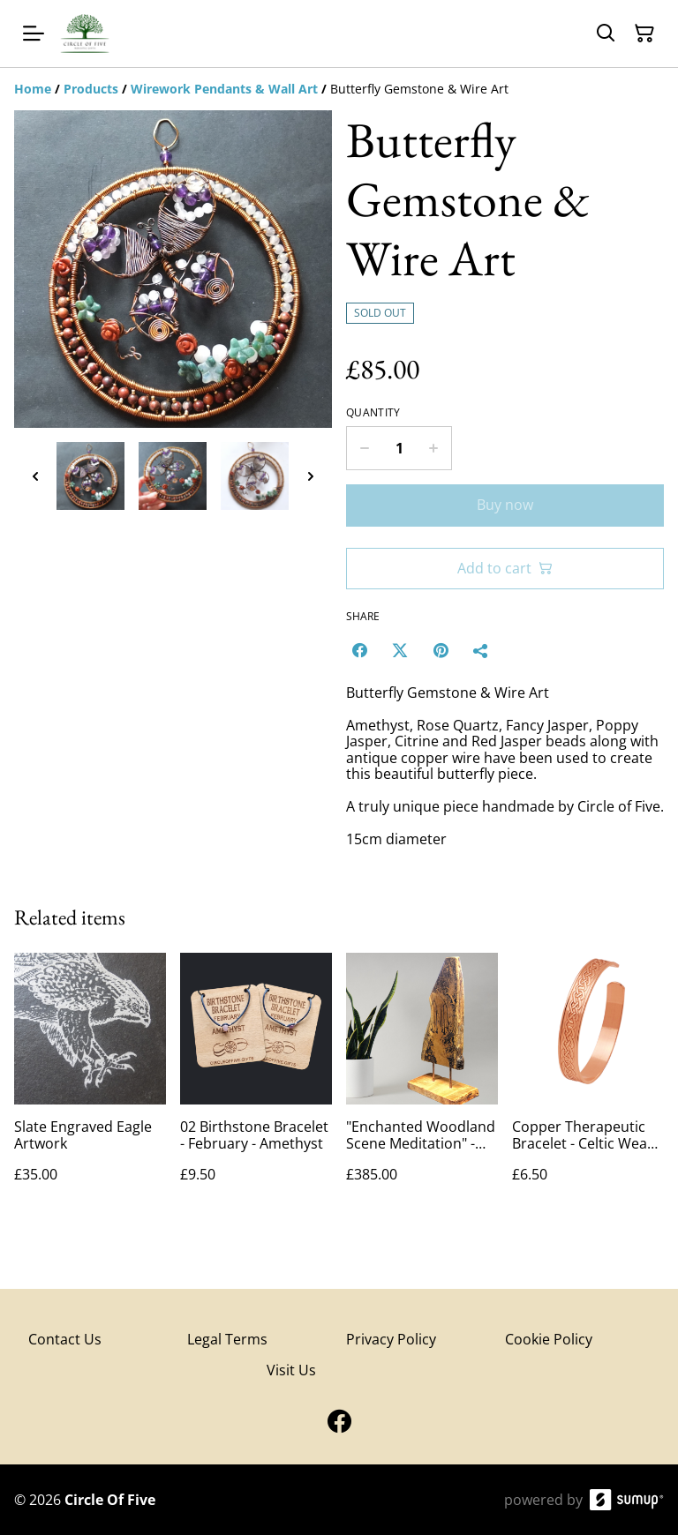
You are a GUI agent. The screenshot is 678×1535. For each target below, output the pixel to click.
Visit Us (291, 1370)
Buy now (505, 504)
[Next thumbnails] (311, 476)
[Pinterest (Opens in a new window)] (440, 650)
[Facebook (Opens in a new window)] (359, 650)
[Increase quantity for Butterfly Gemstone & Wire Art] (434, 448)
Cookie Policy (548, 1339)
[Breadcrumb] (339, 89)
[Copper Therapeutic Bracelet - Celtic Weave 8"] (588, 1085)
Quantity (373, 413)
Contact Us (65, 1339)
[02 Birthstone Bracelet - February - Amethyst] (256, 1085)
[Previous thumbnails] (35, 476)
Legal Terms (227, 1339)
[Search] (605, 33)
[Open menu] (33, 33)
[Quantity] (399, 448)
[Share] (481, 650)
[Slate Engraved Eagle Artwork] (90, 1085)
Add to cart (505, 568)
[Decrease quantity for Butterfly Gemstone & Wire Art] (364, 448)
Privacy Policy (391, 1339)
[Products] (91, 88)
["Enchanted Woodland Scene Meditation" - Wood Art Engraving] (422, 1085)
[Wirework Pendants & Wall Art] (224, 88)
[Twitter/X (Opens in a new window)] (400, 650)
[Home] (32, 88)
